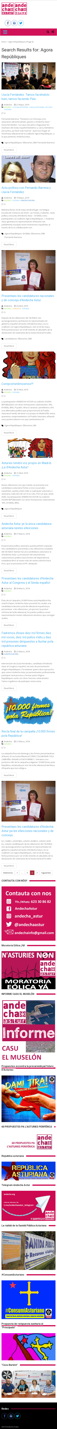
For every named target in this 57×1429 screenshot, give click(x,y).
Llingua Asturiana (36, 107)
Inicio (4, 41)
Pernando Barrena (46, 142)
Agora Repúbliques (13, 142)
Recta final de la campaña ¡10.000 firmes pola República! (28, 733)
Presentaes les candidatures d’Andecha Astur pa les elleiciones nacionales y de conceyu (28, 831)
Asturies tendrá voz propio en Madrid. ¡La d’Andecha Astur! (27, 465)
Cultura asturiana (20, 107)
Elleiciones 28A (29, 425)
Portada (7, 109)
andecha (8, 104)
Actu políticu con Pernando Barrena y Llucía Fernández (26, 190)
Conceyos (16, 308)
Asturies (7, 107)
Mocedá (48, 107)
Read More (9, 149)
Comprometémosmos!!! (17, 384)
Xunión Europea (28, 200)
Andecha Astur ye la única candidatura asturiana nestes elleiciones (26, 526)
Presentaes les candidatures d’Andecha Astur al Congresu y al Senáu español (27, 580)
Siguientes (46, 872)
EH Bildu (26, 233)
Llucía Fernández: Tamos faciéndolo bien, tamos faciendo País (25, 97)
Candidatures (11, 339)
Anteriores (8, 872)
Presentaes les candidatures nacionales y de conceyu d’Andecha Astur (28, 298)
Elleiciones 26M (30, 142)
